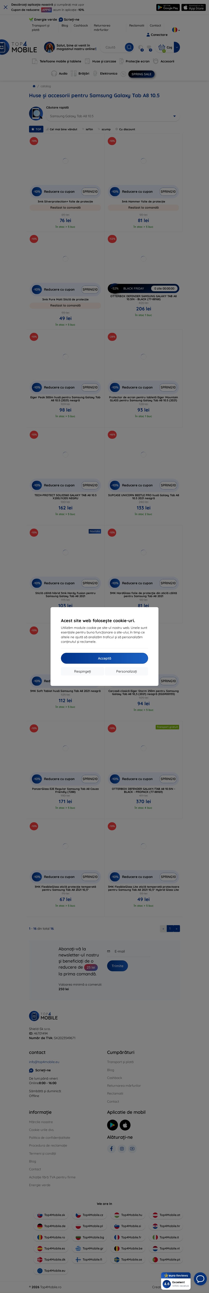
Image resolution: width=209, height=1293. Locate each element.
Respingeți (82, 671)
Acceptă (104, 658)
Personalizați (126, 671)
